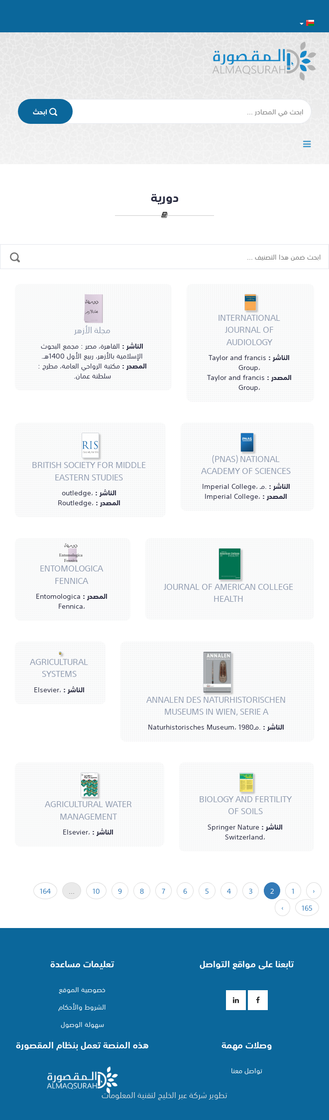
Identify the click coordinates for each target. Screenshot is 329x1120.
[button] (307, 22)
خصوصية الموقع (82, 989)
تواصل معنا (246, 1070)
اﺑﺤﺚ (45, 111)
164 (45, 890)
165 (307, 907)
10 (96, 890)
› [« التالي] (282, 907)
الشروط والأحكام (82, 1006)
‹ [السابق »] (314, 890)
